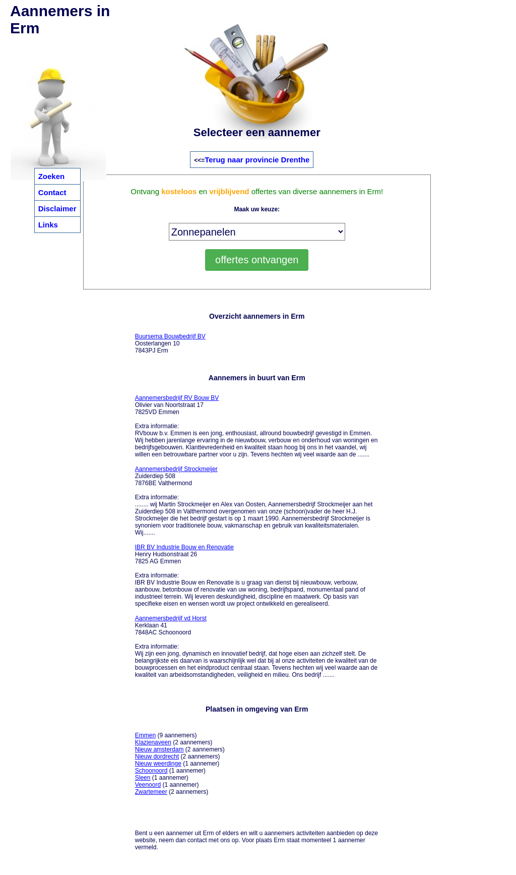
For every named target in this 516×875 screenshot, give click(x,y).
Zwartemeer (151, 791)
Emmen (145, 735)
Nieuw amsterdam (159, 749)
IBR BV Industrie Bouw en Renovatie (184, 547)
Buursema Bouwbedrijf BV (170, 336)
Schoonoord (151, 770)
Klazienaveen (153, 742)
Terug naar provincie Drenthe (257, 159)
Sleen (143, 777)
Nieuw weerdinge (158, 763)
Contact (52, 192)
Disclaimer (57, 208)
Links (48, 224)
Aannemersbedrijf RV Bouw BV (177, 397)
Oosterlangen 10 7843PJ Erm (170, 343)
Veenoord (148, 784)
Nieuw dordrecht (157, 756)
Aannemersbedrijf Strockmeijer (176, 469)
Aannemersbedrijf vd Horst (171, 618)
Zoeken (51, 176)
